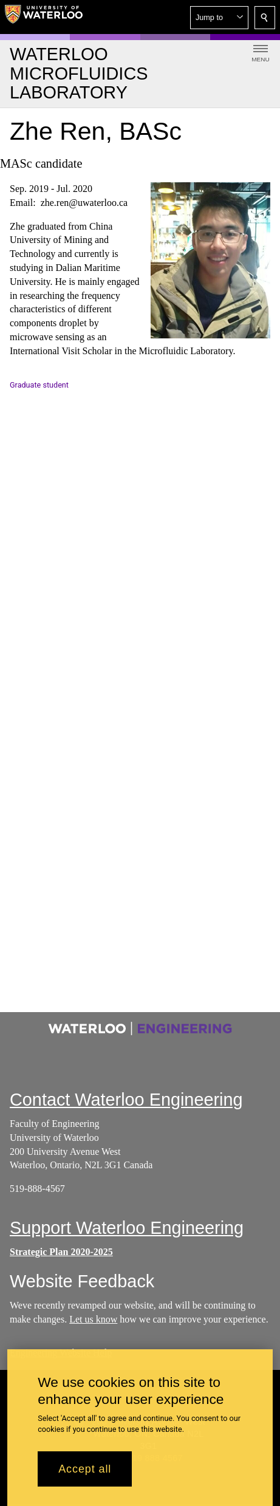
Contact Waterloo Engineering (126, 1099)
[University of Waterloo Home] (44, 17)
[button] (219, 18)
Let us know (93, 1319)
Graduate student (39, 384)
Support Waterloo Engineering (127, 1227)
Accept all (84, 1469)
